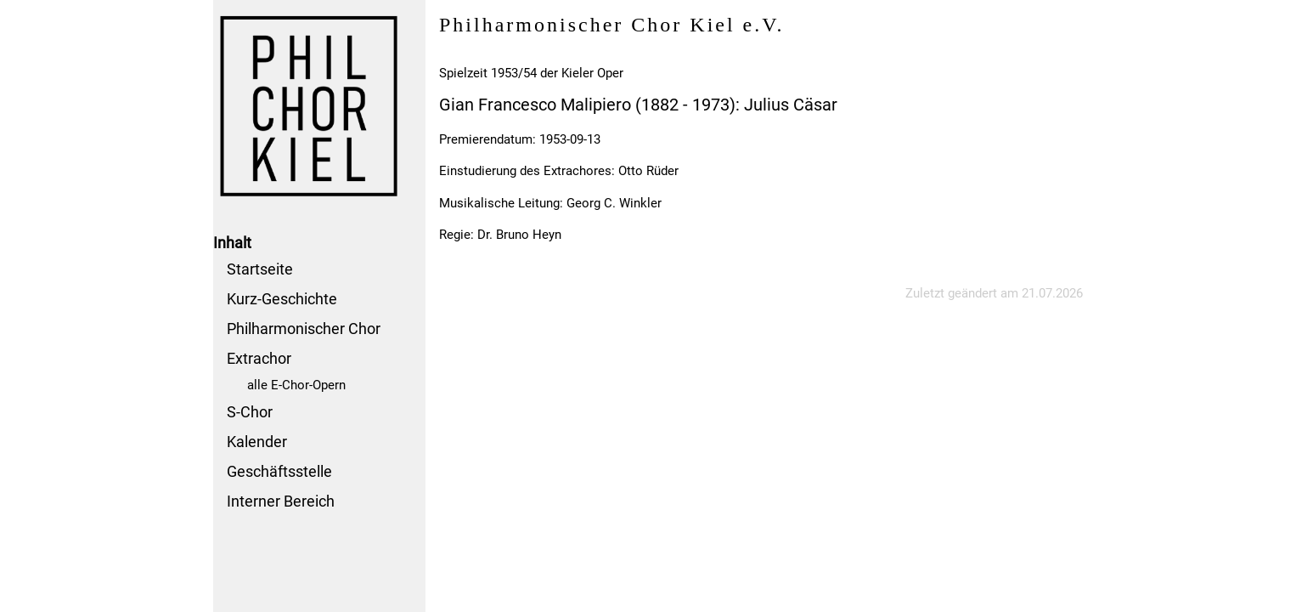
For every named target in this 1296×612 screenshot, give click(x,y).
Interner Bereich (281, 501)
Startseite (260, 269)
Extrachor (259, 358)
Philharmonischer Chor (303, 328)
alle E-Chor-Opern (296, 385)
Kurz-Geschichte (282, 299)
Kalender (257, 441)
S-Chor (250, 412)
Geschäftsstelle (279, 471)
